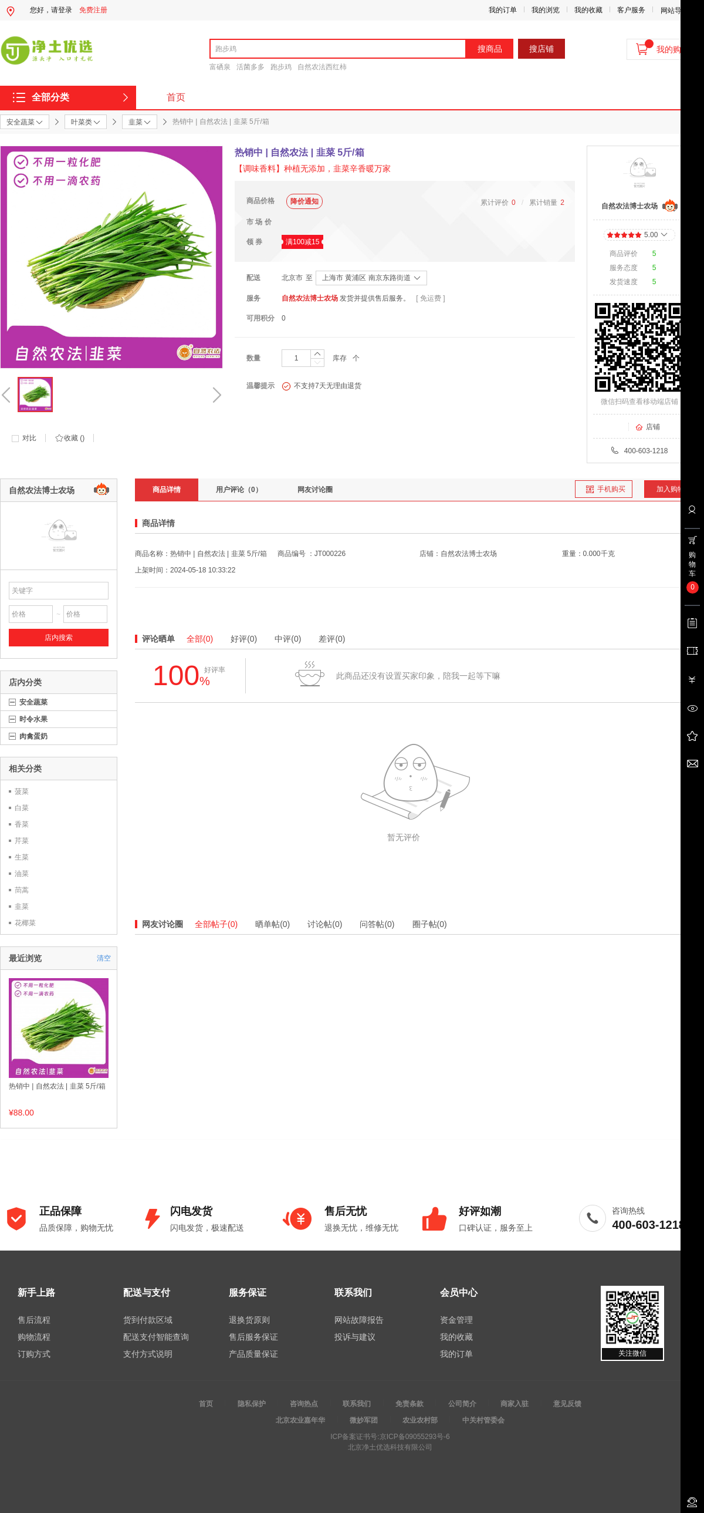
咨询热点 (304, 1404)
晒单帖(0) (272, 924)
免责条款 (409, 1404)
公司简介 (462, 1404)
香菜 (22, 824)
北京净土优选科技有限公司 (390, 1447)
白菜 (22, 808)
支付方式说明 (147, 1354)
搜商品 (490, 48)
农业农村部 (420, 1420)
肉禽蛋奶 (33, 736)
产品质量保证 (253, 1354)
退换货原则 (249, 1320)
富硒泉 (220, 67)
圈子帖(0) (429, 924)
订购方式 (34, 1354)
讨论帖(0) (324, 924)
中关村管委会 (483, 1420)
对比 (29, 438)
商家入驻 (514, 1404)
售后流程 (34, 1320)
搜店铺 (541, 48)
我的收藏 (588, 10)
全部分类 (50, 97)
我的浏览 (546, 10)
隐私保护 (252, 1404)
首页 (176, 97)
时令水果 (33, 719)
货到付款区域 (147, 1320)
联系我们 (357, 1404)
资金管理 (456, 1320)
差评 (332, 639)
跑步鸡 (281, 67)
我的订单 (503, 10)
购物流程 (34, 1337)
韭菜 (22, 906)
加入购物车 (674, 489)
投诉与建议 (354, 1337)
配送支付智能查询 (156, 1337)
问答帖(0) (377, 924)
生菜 (22, 857)
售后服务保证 (253, 1337)
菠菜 (22, 791)
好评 (244, 639)
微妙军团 (364, 1420)
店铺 (647, 427)
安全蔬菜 (33, 702)
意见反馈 (567, 1404)
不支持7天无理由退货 (321, 386)
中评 (288, 639)
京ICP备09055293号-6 (415, 1437)
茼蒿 (22, 890)
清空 (104, 958)
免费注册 (93, 10)
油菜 (22, 874)
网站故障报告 (359, 1320)
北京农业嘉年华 (300, 1420)
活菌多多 (250, 67)
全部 (200, 639)
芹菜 (22, 841)
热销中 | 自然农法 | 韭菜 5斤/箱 (57, 1086)
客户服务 (631, 10)
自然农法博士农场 (310, 298)
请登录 (61, 10)
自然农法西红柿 (322, 67)
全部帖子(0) (216, 924)
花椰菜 (25, 923)
